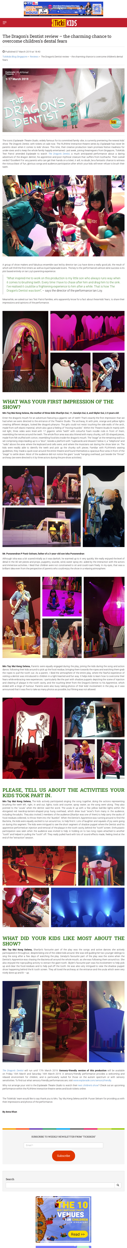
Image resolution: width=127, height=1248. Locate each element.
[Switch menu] (4, 22)
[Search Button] (118, 1185)
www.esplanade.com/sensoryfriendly (92, 1080)
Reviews (34, 56)
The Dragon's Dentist (59, 153)
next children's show (88, 1085)
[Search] (60, 1185)
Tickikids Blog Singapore (14, 56)
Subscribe (63, 1156)
